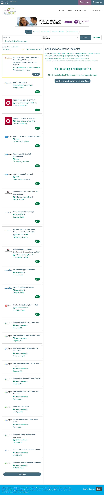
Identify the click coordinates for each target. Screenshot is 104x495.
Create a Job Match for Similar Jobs (72, 81)
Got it (99, 489)
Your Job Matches (59, 32)
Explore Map (45, 32)
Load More (22, 474)
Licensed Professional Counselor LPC (27, 379)
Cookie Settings (89, 489)
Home (61, 10)
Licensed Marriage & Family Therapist (27, 463)
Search (28, 32)
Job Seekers (85, 2)
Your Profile (81, 10)
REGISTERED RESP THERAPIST (24, 100)
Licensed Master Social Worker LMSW (26, 335)
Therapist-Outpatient (21, 407)
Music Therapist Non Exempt (23, 212)
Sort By (5, 49)
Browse (35, 32)
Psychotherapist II (20, 82)
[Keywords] (21, 37)
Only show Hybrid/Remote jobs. (16, 41)
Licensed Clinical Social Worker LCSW (26, 450)
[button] (96, 37)
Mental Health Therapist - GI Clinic (25, 305)
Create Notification (33, 49)
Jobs (69, 10)
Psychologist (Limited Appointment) (26, 136)
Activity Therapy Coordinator (24, 270)
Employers (97, 2)
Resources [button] (96, 10)
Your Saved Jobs (72, 32)
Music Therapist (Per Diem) (23, 174)
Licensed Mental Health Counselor (25, 323)
